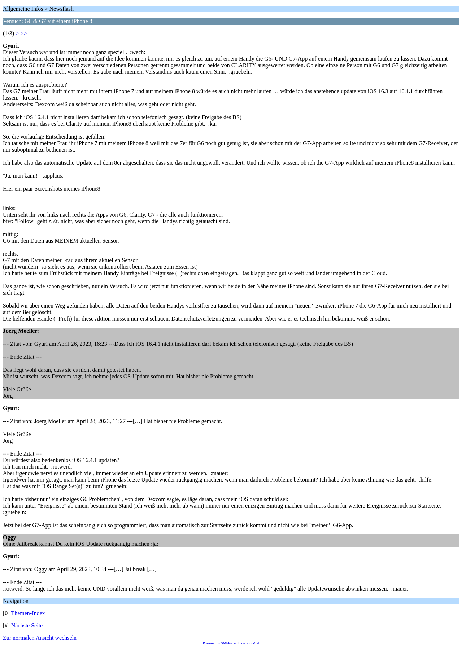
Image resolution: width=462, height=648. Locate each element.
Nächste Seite (27, 625)
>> (23, 33)
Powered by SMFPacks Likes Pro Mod (231, 643)
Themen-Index (28, 613)
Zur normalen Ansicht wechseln (40, 638)
